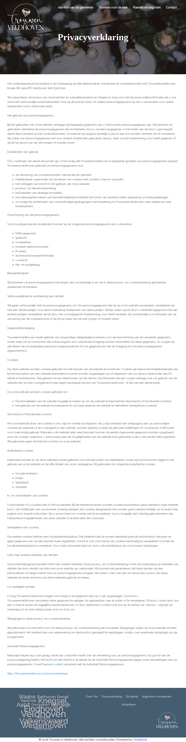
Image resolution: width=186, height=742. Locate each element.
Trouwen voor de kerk (112, 7)
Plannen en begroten (146, 7)
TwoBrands (140, 739)
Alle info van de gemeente (75, 7)
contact (59, 664)
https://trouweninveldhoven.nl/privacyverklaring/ (39, 673)
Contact (170, 7)
